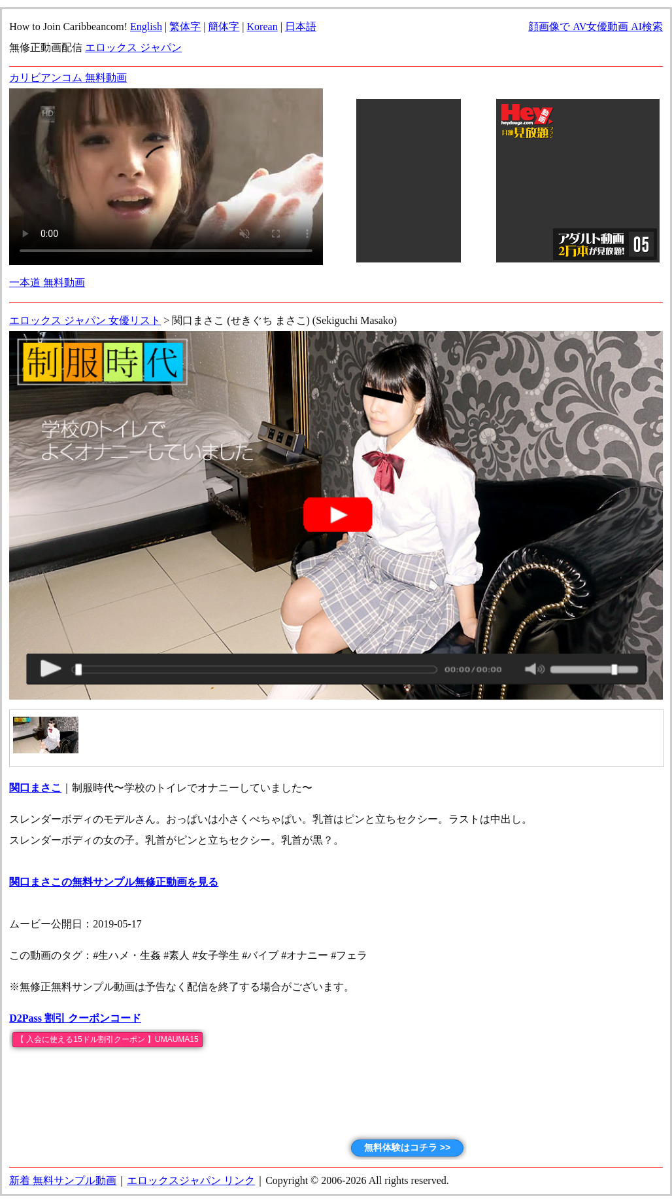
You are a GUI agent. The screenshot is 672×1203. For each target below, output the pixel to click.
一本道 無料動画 (47, 282)
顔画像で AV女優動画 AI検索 (595, 26)
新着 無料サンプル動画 (62, 1180)
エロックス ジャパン (133, 47)
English (146, 26)
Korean (262, 26)
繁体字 (185, 26)
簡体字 (223, 26)
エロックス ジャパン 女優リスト (85, 320)
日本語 (300, 26)
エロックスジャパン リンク (191, 1180)
